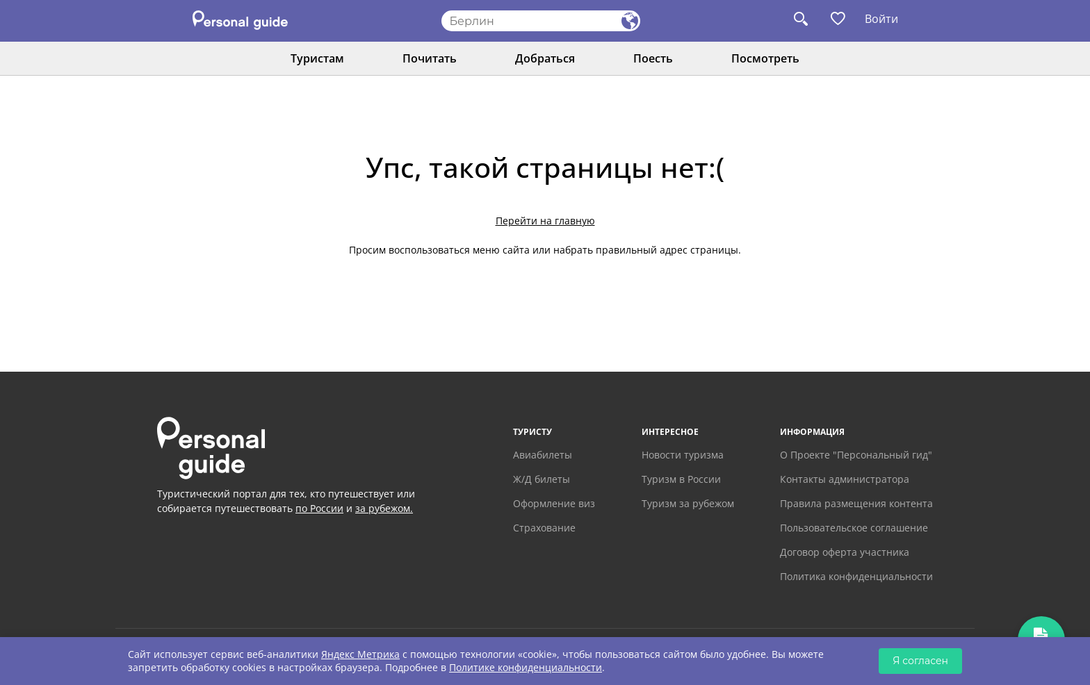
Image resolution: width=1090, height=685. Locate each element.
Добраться (545, 58)
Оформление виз (554, 503)
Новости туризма (683, 454)
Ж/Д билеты (541, 479)
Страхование (544, 527)
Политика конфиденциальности (856, 576)
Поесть (653, 58)
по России (319, 508)
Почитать (429, 58)
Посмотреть (765, 58)
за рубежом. (384, 508)
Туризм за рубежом (688, 503)
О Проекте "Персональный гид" (856, 454)
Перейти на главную (545, 220)
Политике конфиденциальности (525, 667)
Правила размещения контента (856, 503)
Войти (881, 18)
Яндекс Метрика (360, 654)
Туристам (317, 58)
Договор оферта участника (844, 552)
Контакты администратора (844, 479)
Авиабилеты (542, 454)
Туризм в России (681, 479)
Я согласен (920, 660)
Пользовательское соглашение (854, 527)
